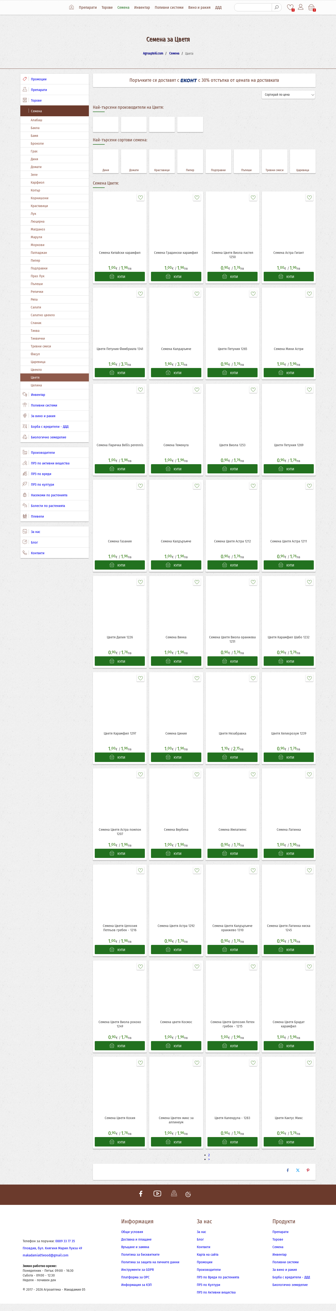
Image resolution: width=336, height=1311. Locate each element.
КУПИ (117, 276)
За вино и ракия (39, 415)
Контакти (33, 552)
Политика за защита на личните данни (150, 1269)
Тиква (35, 331)
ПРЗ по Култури (208, 1292)
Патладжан (39, 253)
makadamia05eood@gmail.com (46, 1262)
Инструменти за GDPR (137, 1277)
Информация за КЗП (136, 1292)
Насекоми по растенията (45, 495)
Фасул (35, 354)
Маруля (36, 237)
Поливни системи (170, 7)
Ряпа (34, 299)
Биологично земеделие (44, 437)
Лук (33, 214)
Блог (30, 542)
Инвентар (143, 7)
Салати (36, 307)
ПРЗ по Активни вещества (216, 1300)
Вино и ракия (201, 7)
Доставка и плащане (136, 1247)
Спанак (36, 323)
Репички (37, 292)
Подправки (39, 268)
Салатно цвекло (43, 315)
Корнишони (39, 198)
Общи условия (132, 1239)
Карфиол (37, 182)
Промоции (35, 79)
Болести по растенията (44, 505)
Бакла (35, 128)
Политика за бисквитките (140, 1262)
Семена (125, 7)
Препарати (89, 7)
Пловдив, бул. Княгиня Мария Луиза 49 (52, 1255)
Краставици (39, 206)
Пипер (35, 260)
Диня (34, 159)
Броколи (37, 143)
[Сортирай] (288, 95)
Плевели (33, 516)
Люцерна (37, 221)
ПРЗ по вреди (37, 473)
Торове (108, 7)
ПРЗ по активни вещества (46, 463)
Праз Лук (37, 276)
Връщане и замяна (135, 1254)
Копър (35, 190)
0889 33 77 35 (65, 1248)
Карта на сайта (207, 1262)
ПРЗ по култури (38, 484)
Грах (34, 151)
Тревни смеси (41, 346)
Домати (36, 167)
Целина (36, 385)
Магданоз (38, 229)
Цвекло (36, 370)
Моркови (37, 245)
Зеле (34, 175)
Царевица (38, 362)
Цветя (35, 377)
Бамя (34, 136)
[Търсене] (253, 7)
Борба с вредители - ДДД (46, 426)
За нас (31, 531)
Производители (39, 452)
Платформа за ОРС (135, 1284)
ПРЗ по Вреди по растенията (218, 1284)
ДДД (219, 7)
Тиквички (38, 338)
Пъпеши (37, 284)
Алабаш (36, 120)
